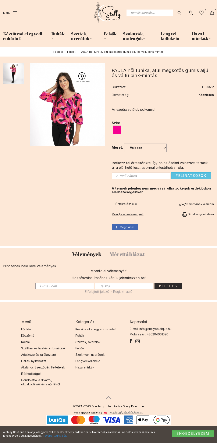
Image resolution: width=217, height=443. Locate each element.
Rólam (25, 342)
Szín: (116, 123)
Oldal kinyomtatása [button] (198, 214)
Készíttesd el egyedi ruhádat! (22, 36)
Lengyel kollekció (170, 36)
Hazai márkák (84, 367)
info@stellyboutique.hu (155, 329)
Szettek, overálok (87, 342)
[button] (10, 12)
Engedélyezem (193, 433)
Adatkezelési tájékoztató (38, 354)
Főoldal (58, 51)
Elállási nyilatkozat (33, 361)
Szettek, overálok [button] (81, 36)
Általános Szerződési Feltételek (43, 367)
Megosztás (125, 227)
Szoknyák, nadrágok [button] (134, 36)
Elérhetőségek (31, 373)
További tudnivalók (55, 435)
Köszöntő (27, 335)
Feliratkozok (191, 175)
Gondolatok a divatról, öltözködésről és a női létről (40, 382)
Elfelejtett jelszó (97, 291)
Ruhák (79, 335)
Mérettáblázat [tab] (127, 254)
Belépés (168, 286)
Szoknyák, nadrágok (90, 354)
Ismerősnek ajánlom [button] (196, 204)
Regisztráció (122, 291)
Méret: (117, 147)
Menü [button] (26, 322)
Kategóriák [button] (85, 322)
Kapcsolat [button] (138, 322)
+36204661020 (157, 334)
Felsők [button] (110, 35)
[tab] (45, 322)
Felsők (71, 51)
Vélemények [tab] (86, 254)
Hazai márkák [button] (201, 36)
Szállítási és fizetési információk (43, 348)
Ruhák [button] (58, 35)
